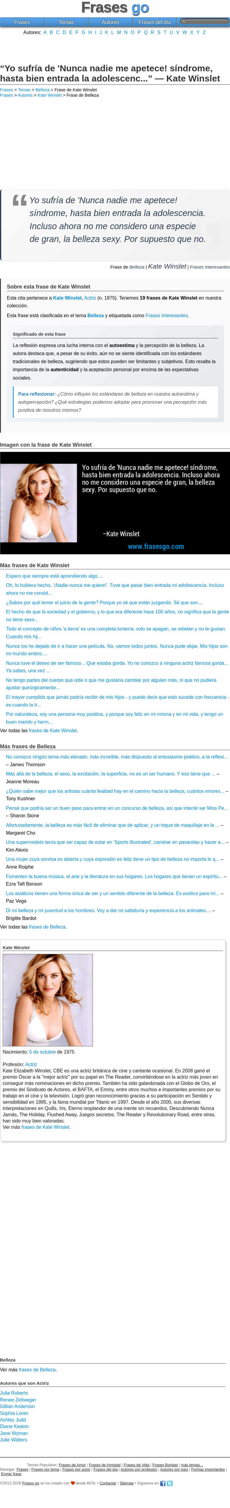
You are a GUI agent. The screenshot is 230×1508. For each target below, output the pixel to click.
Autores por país (174, 1469)
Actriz (90, 297)
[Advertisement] (115, 48)
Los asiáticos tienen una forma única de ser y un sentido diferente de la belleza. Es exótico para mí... (113, 893)
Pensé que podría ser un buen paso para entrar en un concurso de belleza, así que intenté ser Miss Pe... (117, 808)
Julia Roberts (14, 1393)
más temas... (192, 1465)
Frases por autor (76, 1469)
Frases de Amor (72, 1465)
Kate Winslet (50, 95)
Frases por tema (45, 1469)
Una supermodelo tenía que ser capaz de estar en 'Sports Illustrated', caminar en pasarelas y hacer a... (115, 842)
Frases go (30, 1483)
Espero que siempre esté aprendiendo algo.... (54, 576)
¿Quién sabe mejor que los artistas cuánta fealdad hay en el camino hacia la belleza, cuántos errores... (115, 791)
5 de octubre (42, 1051)
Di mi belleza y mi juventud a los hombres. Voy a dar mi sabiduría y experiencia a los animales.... (108, 910)
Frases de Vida (136, 1465)
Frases (22, 22)
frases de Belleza (47, 926)
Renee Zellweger (18, 1399)
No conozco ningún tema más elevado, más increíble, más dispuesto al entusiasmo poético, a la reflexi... (117, 756)
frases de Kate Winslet (53, 730)
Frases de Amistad (105, 1465)
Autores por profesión (139, 1469)
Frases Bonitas (165, 1465)
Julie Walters (13, 1439)
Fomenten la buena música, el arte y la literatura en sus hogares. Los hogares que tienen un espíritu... (114, 876)
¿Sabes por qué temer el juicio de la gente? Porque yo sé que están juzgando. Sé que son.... (104, 602)
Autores (110, 22)
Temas (66, 22)
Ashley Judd (13, 1419)
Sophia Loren (14, 1413)
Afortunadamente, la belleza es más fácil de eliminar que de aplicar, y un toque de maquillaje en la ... (112, 825)
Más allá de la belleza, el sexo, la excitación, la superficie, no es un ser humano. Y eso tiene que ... (110, 773)
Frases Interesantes (210, 266)
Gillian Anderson (17, 1406)
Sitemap (127, 1483)
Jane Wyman (14, 1433)
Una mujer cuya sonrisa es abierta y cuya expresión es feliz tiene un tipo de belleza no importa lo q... (112, 859)
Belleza (43, 89)
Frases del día (155, 22)
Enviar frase (11, 1474)
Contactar (108, 1483)
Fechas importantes (208, 1469)
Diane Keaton (14, 1426)
